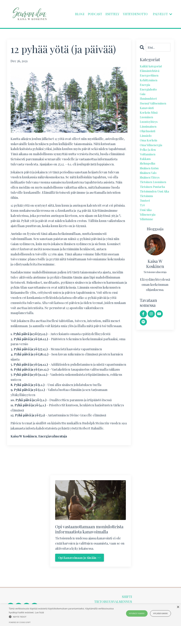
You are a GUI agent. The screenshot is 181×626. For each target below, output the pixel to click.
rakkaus (146, 168)
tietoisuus (147, 214)
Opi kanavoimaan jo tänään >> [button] (80, 558)
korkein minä (149, 117)
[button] (62, 616)
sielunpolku (149, 173)
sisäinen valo (149, 184)
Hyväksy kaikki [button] (137, 613)
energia (145, 87)
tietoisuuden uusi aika (153, 206)
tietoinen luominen (155, 194)
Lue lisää (39, 612)
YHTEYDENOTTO (134, 14)
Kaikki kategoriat (152, 66)
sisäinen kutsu (150, 178)
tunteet (146, 219)
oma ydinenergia (152, 153)
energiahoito (149, 92)
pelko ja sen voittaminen (148, 160)
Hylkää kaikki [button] (160, 613)
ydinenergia (149, 234)
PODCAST (92, 14)
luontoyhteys (150, 127)
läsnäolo (146, 143)
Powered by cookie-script (20, 622)
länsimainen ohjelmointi (149, 135)
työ (142, 224)
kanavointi (147, 112)
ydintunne (147, 239)
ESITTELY (110, 14)
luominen (147, 122)
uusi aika (146, 229)
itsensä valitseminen (155, 107)
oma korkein (149, 148)
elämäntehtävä (151, 71)
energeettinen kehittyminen (150, 79)
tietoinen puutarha (154, 199)
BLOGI (76, 14)
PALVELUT (162, 14)
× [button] (178, 607)
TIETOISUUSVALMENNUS (113, 602)
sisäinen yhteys (151, 188)
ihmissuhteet (149, 102)
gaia (143, 97)
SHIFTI (127, 597)
